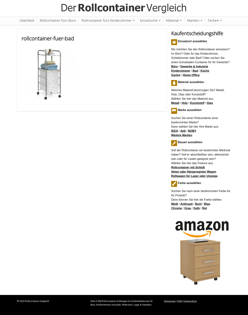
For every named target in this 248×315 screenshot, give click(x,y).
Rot (204, 208)
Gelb (196, 208)
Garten (175, 75)
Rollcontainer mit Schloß (188, 167)
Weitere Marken (181, 135)
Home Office (191, 75)
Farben (213, 20)
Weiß (174, 203)
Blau (207, 203)
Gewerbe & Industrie (194, 66)
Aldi (183, 130)
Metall (175, 103)
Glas (210, 103)
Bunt (198, 203)
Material (172, 20)
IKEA (174, 130)
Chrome (176, 208)
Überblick (26, 20)
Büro (174, 66)
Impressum (170, 301)
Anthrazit (186, 203)
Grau (187, 208)
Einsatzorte (149, 20)
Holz (185, 103)
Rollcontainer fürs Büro (58, 20)
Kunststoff (197, 103)
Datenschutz (190, 301)
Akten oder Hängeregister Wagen (193, 171)
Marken (193, 20)
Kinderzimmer (180, 70)
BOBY (192, 130)
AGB (179, 301)
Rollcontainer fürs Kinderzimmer (107, 20)
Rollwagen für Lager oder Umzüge (194, 176)
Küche (204, 70)
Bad (195, 70)
